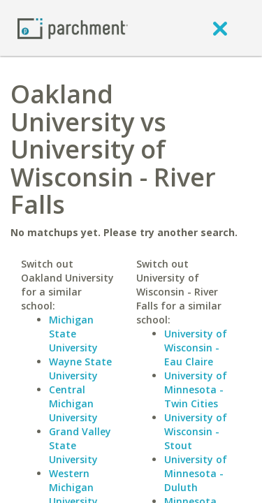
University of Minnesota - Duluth (195, 473)
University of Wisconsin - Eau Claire (195, 347)
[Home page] (72, 27)
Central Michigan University (73, 403)
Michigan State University (73, 333)
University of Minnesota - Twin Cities (195, 389)
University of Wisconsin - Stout (195, 431)
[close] (220, 28)
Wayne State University (80, 368)
